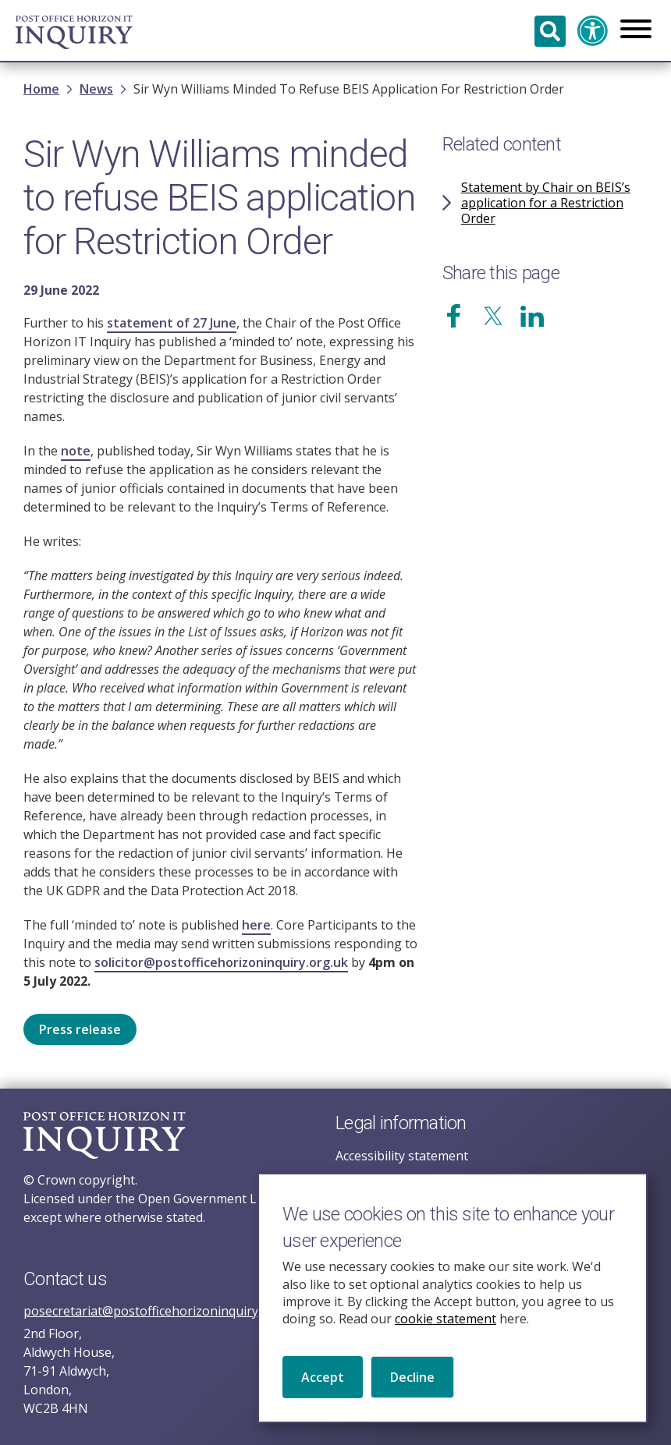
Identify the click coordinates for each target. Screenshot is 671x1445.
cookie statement (445, 1338)
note (76, 450)
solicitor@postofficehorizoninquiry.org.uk (221, 962)
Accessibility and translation (593, 31)
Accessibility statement (402, 1155)
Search (550, 31)
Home (41, 89)
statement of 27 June (171, 322)
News (96, 89)
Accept (322, 1395)
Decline (412, 1395)
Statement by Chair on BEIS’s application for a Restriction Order (545, 202)
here (256, 924)
